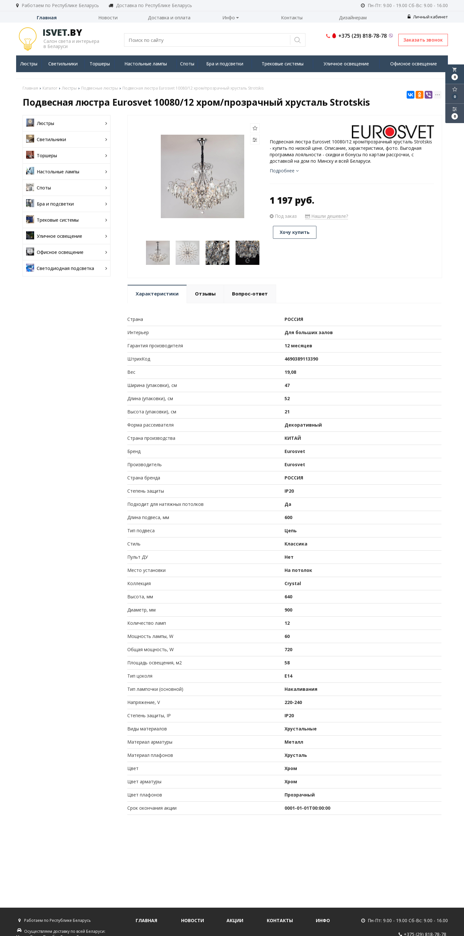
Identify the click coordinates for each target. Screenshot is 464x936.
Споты (187, 64)
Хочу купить (295, 232)
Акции (235, 920)
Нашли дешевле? (326, 216)
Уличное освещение (346, 64)
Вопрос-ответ (250, 293)
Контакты (292, 17)
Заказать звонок (423, 40)
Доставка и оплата (169, 17)
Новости (108, 17)
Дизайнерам (353, 17)
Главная (47, 17)
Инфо (230, 17)
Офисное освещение (413, 64)
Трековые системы (283, 64)
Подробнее (284, 171)
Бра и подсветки (224, 64)
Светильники (63, 64)
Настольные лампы (145, 64)
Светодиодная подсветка (66, 268)
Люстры (28, 64)
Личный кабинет (428, 17)
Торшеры (100, 64)
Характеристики (157, 293)
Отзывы (205, 293)
